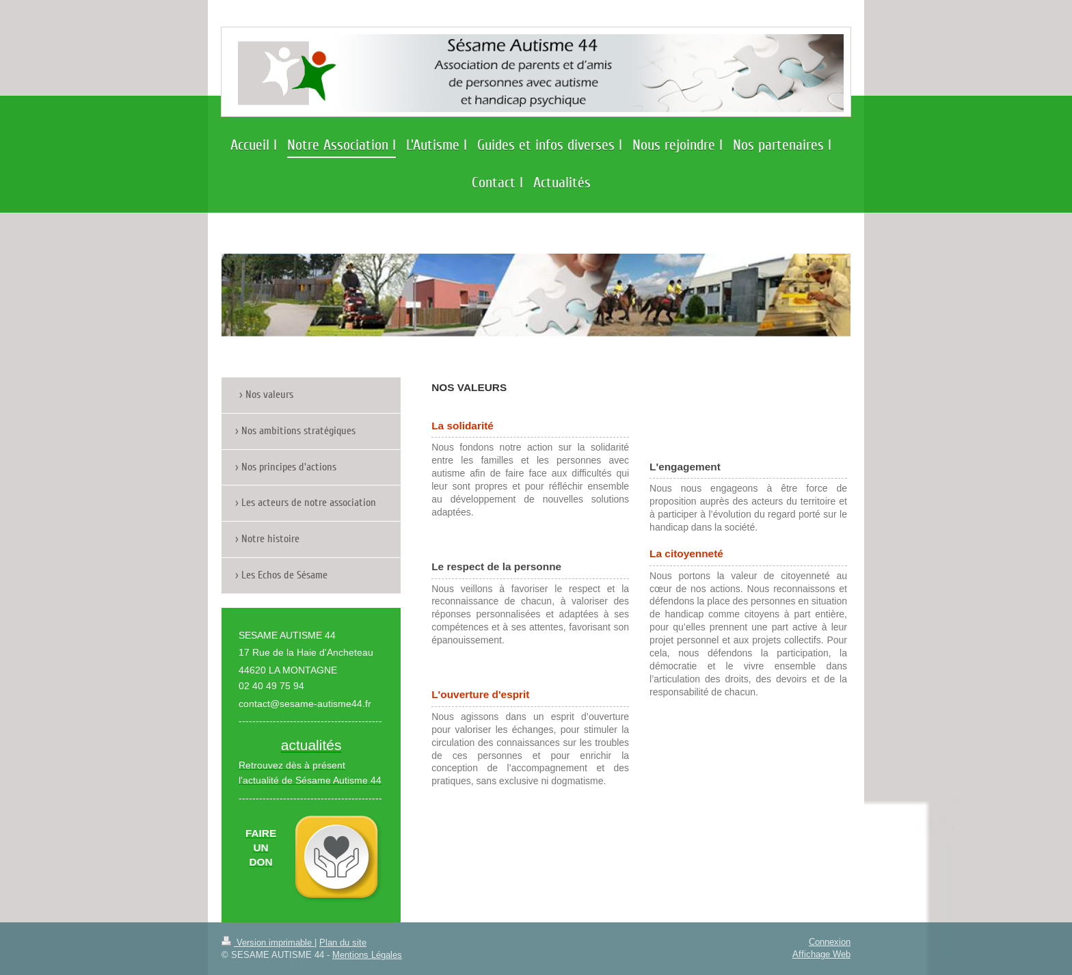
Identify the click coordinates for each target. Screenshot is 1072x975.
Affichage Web (821, 953)
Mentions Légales (367, 954)
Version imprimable (268, 942)
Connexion (829, 941)
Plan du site (342, 942)
